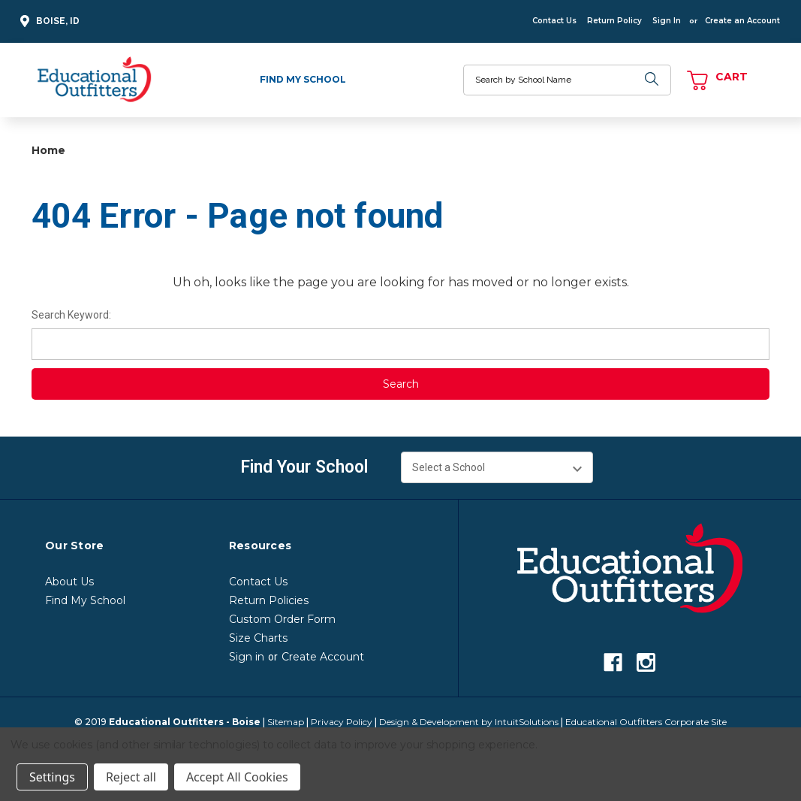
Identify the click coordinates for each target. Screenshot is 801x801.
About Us (69, 581)
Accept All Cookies (237, 777)
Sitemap (285, 721)
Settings (52, 777)
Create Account (323, 656)
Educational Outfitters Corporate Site (646, 721)
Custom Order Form (282, 619)
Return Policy (614, 21)
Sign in (246, 656)
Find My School (303, 79)
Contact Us (554, 21)
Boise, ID (48, 21)
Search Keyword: (71, 315)
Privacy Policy (341, 721)
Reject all (131, 777)
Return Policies (269, 600)
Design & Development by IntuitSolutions (469, 721)
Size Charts (258, 638)
